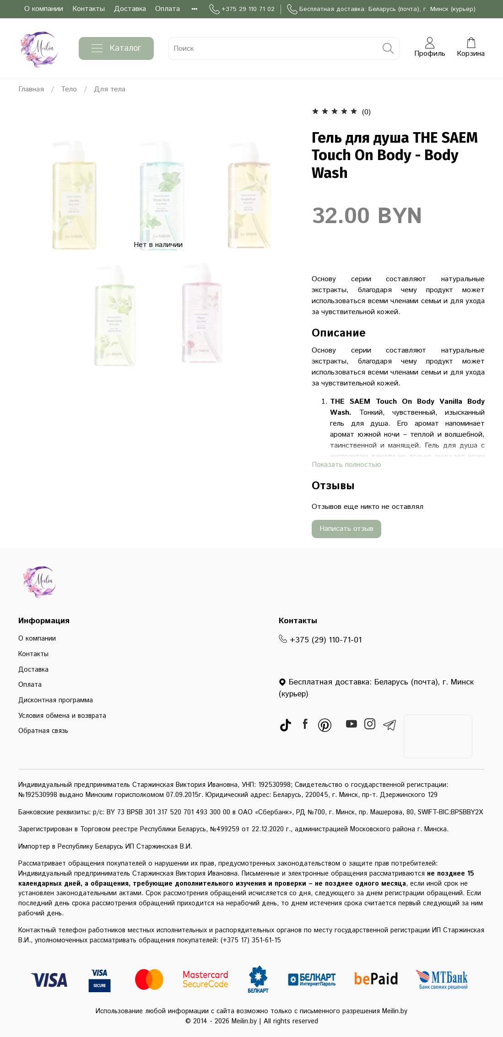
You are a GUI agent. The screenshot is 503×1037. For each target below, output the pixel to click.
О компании (43, 9)
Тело (69, 89)
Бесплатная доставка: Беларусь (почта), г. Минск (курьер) (381, 9)
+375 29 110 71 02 (242, 9)
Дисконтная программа (55, 700)
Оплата (167, 9)
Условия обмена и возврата (62, 716)
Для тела (109, 89)
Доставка (130, 9)
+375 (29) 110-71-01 (320, 640)
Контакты (88, 9)
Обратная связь (43, 731)
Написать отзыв (346, 529)
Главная (31, 89)
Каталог (116, 48)
